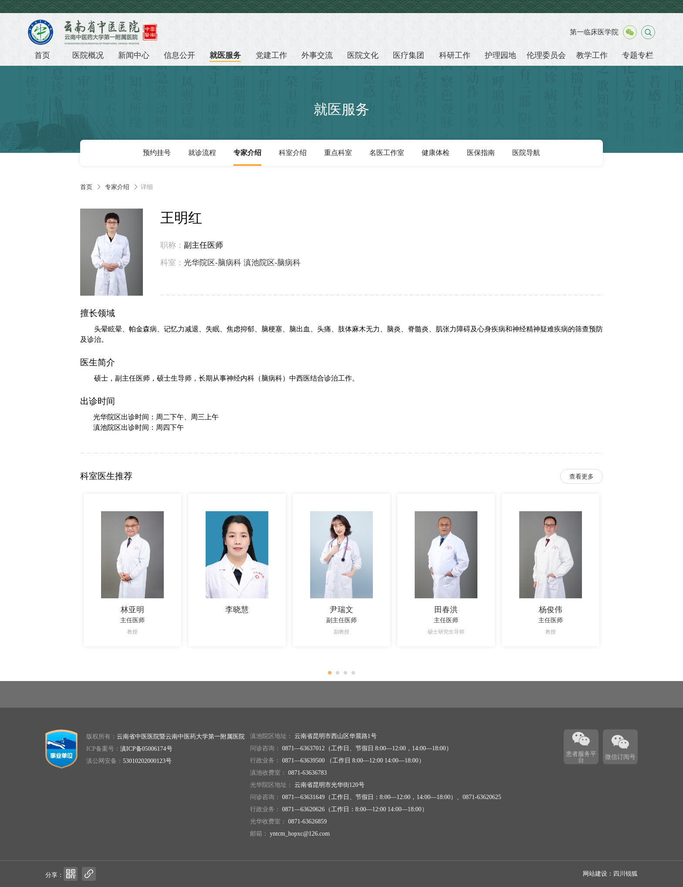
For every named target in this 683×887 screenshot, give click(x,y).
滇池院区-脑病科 (272, 262)
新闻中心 (133, 55)
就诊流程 (202, 152)
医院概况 (88, 55)
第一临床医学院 (594, 32)
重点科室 (338, 152)
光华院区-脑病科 (212, 262)
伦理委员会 (546, 55)
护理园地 (500, 55)
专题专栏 (637, 55)
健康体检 (436, 152)
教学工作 (592, 55)
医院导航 (526, 152)
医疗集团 (408, 55)
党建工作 (271, 55)
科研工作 (454, 55)
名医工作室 (386, 152)
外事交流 (317, 55)
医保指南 (481, 152)
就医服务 (225, 55)
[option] (132, 570)
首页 (42, 55)
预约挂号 (157, 152)
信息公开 (179, 55)
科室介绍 (293, 152)
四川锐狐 (625, 873)
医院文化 (363, 55)
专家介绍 (247, 152)
